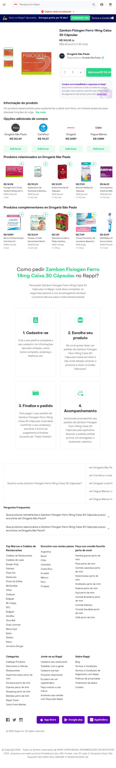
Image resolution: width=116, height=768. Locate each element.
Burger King (12, 599)
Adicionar (15, 148)
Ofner (9, 625)
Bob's (9, 668)
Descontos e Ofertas (17, 701)
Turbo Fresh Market (16, 739)
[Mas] (81, 72)
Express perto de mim (17, 722)
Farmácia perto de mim (18, 718)
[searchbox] (54, 4)
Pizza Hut (10, 607)
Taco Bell (10, 655)
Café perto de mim (85, 652)
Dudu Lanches (13, 659)
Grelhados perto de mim (88, 619)
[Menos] (65, 72)
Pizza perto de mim (85, 598)
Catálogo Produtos (15, 696)
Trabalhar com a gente (52, 701)
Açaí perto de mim (84, 627)
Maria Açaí (11, 664)
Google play (73, 755)
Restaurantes (13, 705)
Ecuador (45, 608)
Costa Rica (46, 604)
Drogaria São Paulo (78, 54)
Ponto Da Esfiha (14, 616)
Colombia (46, 599)
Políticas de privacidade (87, 713)
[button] (58, 11)
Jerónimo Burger (14, 681)
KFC (8, 642)
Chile (43, 595)
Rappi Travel (12, 735)
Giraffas (10, 651)
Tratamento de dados (86, 718)
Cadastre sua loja (50, 705)
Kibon (9, 676)
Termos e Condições (102, 18)
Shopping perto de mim (18, 726)
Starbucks (11, 612)
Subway (10, 603)
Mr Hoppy (11, 638)
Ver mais (40, 112)
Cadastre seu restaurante (54, 696)
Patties (9, 672)
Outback (10, 629)
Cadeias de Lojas (15, 595)
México (44, 612)
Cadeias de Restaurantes (19, 590)
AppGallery (99, 755)
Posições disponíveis (52, 709)
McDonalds (12, 620)
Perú (43, 617)
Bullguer (10, 633)
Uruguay (45, 621)
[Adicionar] (21, 164)
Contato (79, 722)
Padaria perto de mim (86, 623)
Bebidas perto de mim (17, 731)
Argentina (46, 586)
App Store (48, 755)
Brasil (44, 591)
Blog (77, 696)
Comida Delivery (83, 640)
